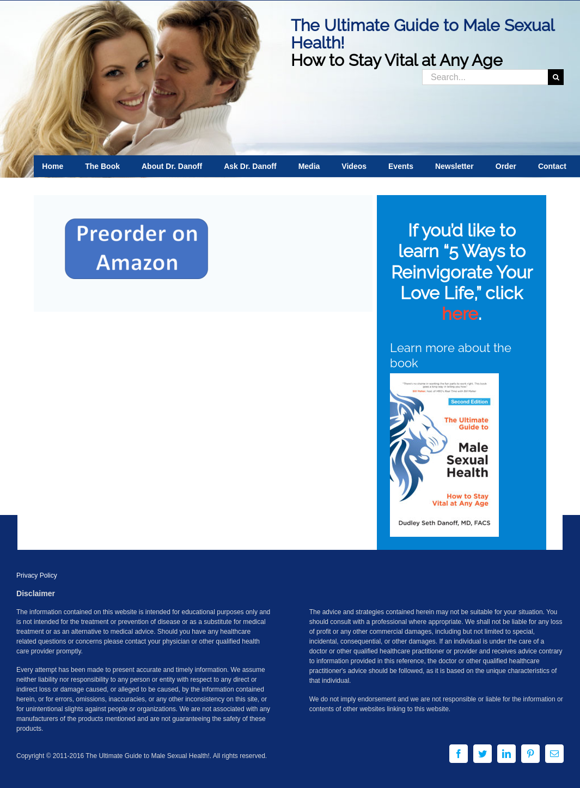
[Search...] (485, 77)
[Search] (556, 77)
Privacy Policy (36, 575)
